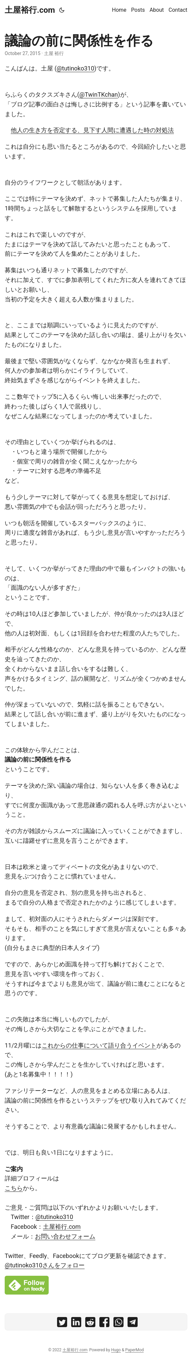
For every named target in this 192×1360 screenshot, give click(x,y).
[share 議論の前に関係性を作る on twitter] (62, 1323)
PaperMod (134, 1350)
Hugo (116, 1350)
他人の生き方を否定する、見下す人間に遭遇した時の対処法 (92, 130)
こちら (14, 1188)
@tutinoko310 (75, 68)
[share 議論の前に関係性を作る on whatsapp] (118, 1323)
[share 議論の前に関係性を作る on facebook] (104, 1323)
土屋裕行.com (30, 10)
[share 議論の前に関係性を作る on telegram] (133, 1323)
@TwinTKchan (98, 94)
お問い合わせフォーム (65, 1236)
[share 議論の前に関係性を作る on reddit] (90, 1323)
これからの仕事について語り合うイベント (99, 1045)
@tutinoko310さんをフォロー (45, 1265)
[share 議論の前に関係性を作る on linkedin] (76, 1323)
